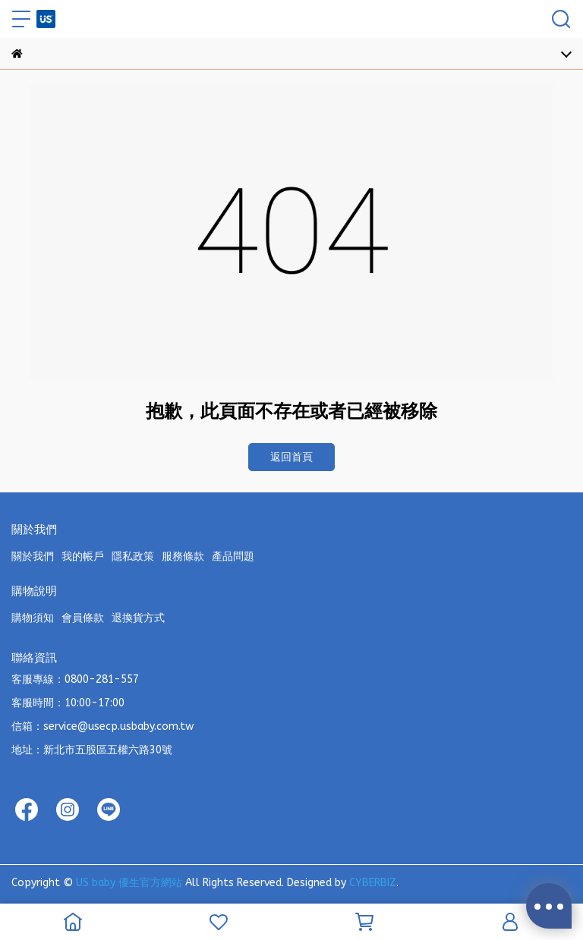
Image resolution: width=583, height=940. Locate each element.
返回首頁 (291, 457)
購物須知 (32, 617)
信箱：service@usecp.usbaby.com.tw (102, 726)
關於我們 (32, 556)
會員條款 (82, 617)
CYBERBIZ (372, 882)
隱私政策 (133, 556)
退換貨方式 (138, 617)
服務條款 (183, 556)
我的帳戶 (82, 556)
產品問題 (233, 556)
